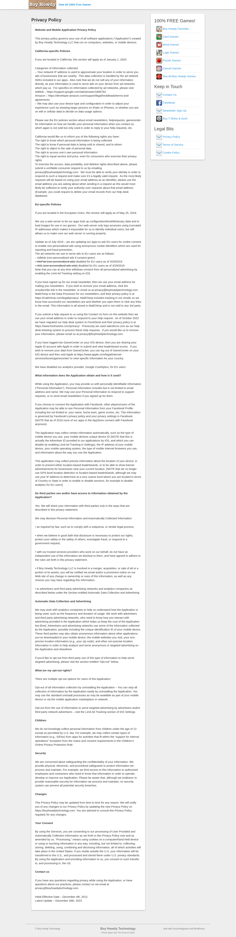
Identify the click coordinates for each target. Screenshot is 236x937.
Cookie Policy (168, 152)
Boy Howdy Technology (118, 928)
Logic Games (167, 52)
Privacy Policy (168, 136)
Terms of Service (169, 144)
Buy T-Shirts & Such (172, 118)
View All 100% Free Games (74, 4)
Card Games (167, 36)
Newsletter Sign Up (171, 110)
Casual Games (168, 68)
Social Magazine (181, 928)
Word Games (167, 44)
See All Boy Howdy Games (176, 76)
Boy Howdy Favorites (172, 28)
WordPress (199, 928)
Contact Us (166, 94)
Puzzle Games (168, 60)
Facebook (165, 102)
